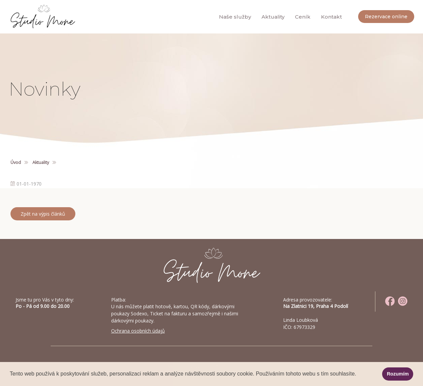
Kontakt (331, 17)
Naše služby (235, 17)
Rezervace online (386, 17)
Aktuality (273, 17)
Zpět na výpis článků (43, 214)
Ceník (302, 17)
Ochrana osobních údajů (138, 331)
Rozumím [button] (398, 374)
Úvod (15, 162)
